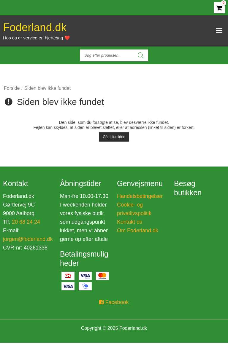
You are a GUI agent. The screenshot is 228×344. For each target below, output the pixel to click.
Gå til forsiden (114, 138)
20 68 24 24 (25, 223)
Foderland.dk (37, 31)
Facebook (114, 303)
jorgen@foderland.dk (28, 240)
